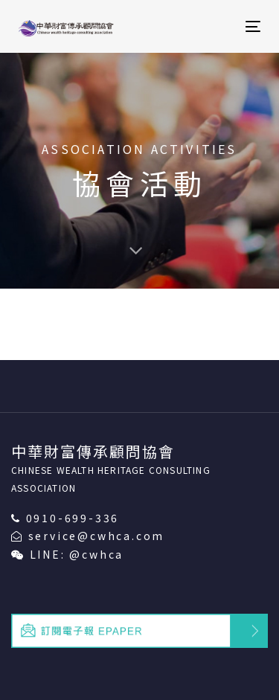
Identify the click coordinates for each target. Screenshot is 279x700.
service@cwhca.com (96, 535)
